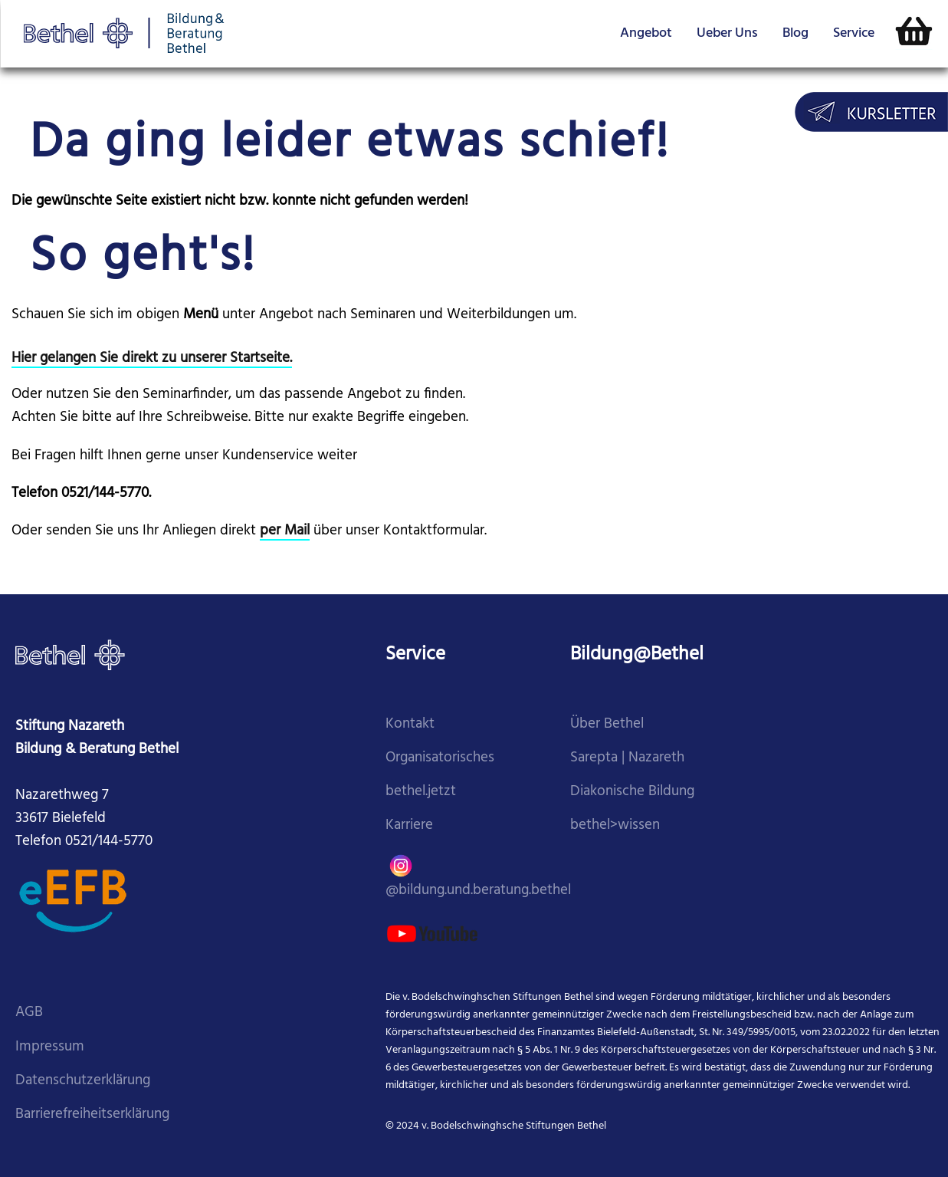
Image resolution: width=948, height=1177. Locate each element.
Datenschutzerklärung (82, 1080)
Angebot (646, 33)
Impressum (49, 1047)
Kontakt (410, 724)
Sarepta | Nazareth (627, 758)
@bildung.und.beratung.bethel (478, 875)
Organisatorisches (439, 758)
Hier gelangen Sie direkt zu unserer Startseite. (151, 358)
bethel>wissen (615, 825)
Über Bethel (607, 724)
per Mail (285, 531)
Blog (795, 33)
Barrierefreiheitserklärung (92, 1114)
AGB (29, 1012)
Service (853, 33)
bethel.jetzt (420, 791)
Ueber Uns (727, 33)
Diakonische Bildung (632, 791)
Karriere (409, 825)
